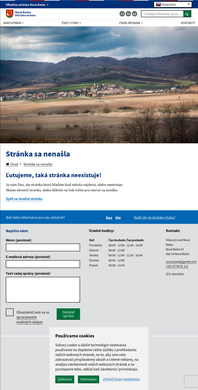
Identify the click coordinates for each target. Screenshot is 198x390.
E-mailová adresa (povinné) (28, 256)
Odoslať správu (68, 314)
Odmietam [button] (88, 379)
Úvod (12, 164)
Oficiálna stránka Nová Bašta (27, 5)
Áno (110, 217)
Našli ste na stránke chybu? (154, 217)
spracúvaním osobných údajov (29, 319)
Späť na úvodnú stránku (24, 198)
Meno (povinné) (19, 240)
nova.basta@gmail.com (181, 261)
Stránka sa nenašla (37, 164)
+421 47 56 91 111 (177, 266)
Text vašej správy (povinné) (28, 273)
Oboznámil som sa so (32, 317)
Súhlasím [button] (65, 379)
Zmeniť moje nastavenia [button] (121, 379)
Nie (118, 217)
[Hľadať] (187, 13)
